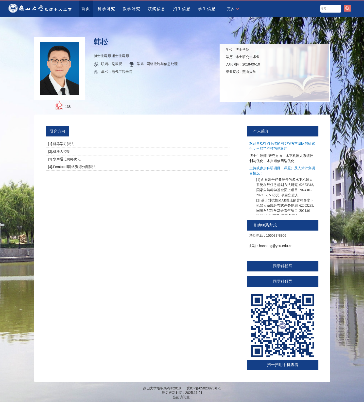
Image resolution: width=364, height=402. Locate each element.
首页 (85, 9)
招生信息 (182, 9)
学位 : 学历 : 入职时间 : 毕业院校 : (243, 61)
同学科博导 (283, 266)
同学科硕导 (283, 281)
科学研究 (106, 9)
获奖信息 (157, 9)
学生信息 (207, 9)
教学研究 (131, 9)
